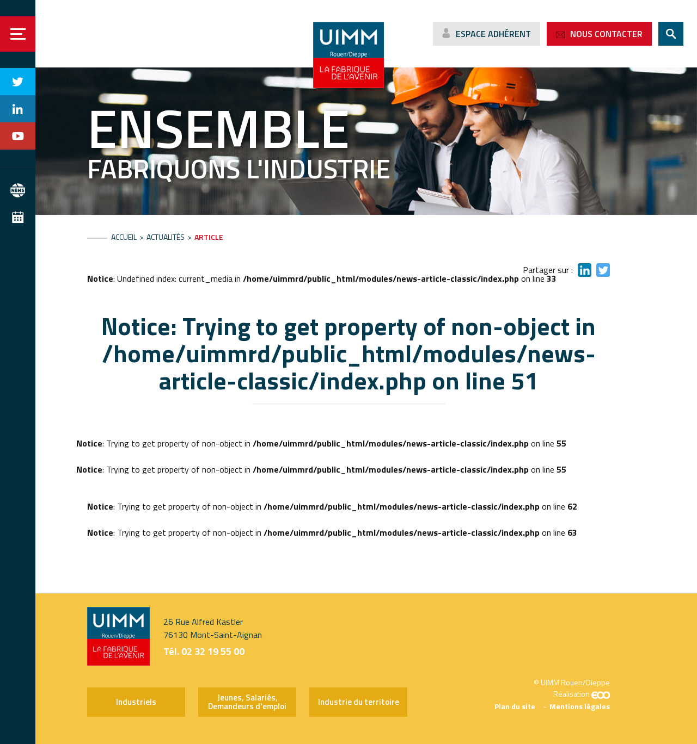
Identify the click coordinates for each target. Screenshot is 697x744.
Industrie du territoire (358, 702)
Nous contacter (606, 33)
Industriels (136, 702)
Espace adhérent (493, 33)
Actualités (165, 237)
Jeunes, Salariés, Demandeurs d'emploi (247, 701)
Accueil (124, 237)
